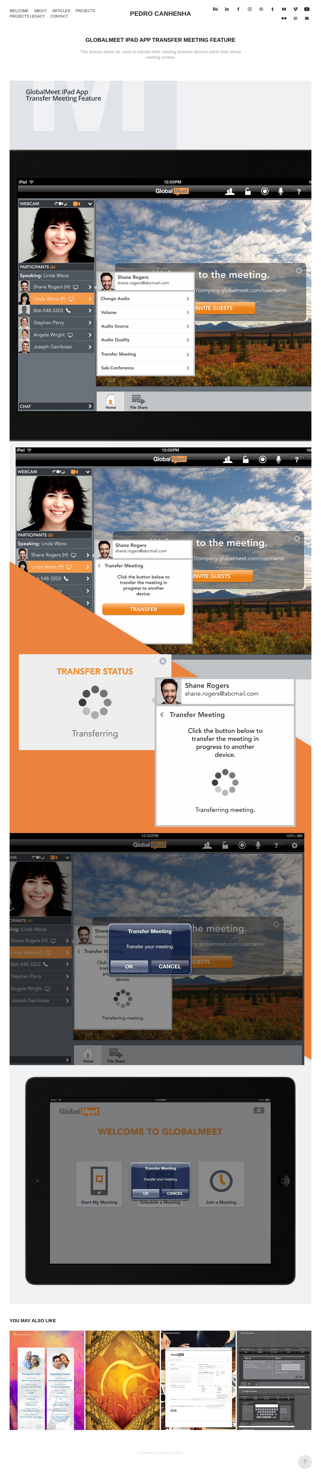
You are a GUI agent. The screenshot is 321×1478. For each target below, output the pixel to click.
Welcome (19, 11)
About (40, 11)
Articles (61, 11)
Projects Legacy (27, 16)
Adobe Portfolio (170, 1453)
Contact (59, 16)
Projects (85, 11)
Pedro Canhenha (160, 13)
